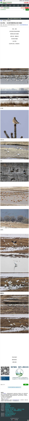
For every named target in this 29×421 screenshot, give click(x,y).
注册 (4, 0)
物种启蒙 (22, 7)
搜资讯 (5, 7)
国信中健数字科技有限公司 (10, 414)
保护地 (20, 0)
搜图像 (8, 7)
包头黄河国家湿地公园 (24, 24)
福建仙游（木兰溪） (21, 409)
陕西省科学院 (7, 406)
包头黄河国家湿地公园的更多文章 (14, 387)
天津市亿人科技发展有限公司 (10, 413)
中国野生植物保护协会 (9, 411)
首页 (1, 20)
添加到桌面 (27, 0)
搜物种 (2, 7)
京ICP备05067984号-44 (14, 418)
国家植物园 (7, 409)
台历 (23, 0)
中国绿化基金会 (8, 405)
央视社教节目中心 (8, 415)
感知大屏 (26, 7)
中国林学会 (7, 403)
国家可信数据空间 (14, 18)
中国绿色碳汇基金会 (9, 410)
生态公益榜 (26, 2)
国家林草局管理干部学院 (9, 407)
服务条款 (4, 393)
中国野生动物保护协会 (17, 410)
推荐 (26, 384)
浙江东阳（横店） (13, 409)
